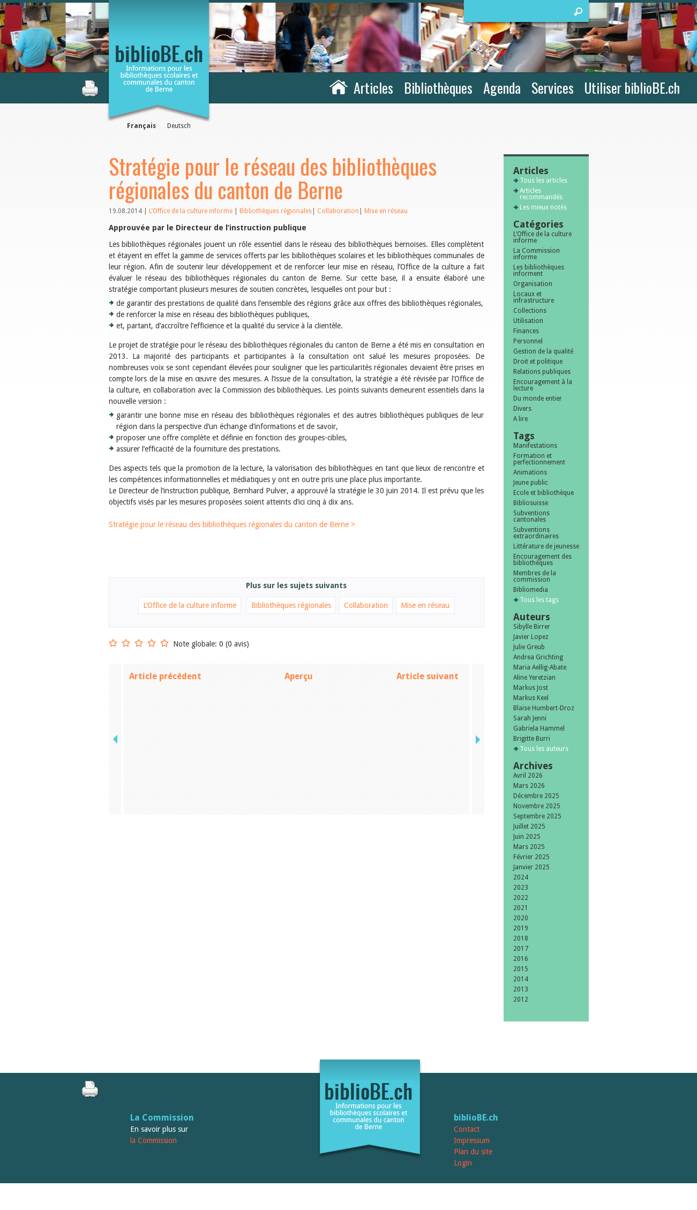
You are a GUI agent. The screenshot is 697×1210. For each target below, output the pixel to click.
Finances (526, 331)
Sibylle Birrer (531, 626)
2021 (520, 908)
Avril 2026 (528, 775)
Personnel (528, 341)
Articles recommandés (541, 193)
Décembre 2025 (536, 796)
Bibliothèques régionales (275, 211)
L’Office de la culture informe (191, 211)
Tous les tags (539, 600)
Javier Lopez (531, 637)
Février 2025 (531, 857)
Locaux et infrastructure (533, 297)
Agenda (502, 87)
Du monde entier (537, 398)
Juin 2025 (527, 836)
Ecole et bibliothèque (543, 493)
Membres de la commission (534, 576)
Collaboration (338, 211)
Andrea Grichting (538, 657)
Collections (529, 310)
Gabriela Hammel (539, 728)
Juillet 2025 (529, 826)
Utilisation (528, 321)
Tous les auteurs (544, 749)
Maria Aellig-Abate (539, 667)
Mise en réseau (386, 211)
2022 (520, 898)
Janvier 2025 (531, 867)
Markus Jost (530, 688)
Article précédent (165, 676)
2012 (520, 999)
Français (141, 126)
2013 (520, 989)
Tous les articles (543, 180)
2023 (520, 887)
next (476, 676)
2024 (520, 877)
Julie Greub (529, 647)
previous (116, 676)
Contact (466, 1129)
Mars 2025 (529, 847)
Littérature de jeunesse (546, 546)
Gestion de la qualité (543, 351)
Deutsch (179, 126)
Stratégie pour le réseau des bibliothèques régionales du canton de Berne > (232, 524)
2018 (520, 938)
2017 (520, 948)
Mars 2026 (529, 786)
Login (463, 1163)
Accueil (338, 86)
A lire (520, 419)
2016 (520, 959)
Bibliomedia (530, 590)
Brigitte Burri (531, 738)
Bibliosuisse (530, 503)
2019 (520, 928)
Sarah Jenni (529, 718)
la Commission (153, 1140)
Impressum (472, 1140)
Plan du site (473, 1151)
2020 (520, 918)
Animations (530, 472)
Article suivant (427, 676)
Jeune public (530, 482)
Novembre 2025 (536, 806)
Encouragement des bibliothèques (542, 559)
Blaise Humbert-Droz (543, 708)
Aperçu (298, 676)
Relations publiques (542, 372)
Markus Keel (531, 698)
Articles (373, 87)
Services (552, 87)
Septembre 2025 (537, 816)
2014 (520, 979)
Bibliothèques (438, 87)
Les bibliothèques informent (538, 270)
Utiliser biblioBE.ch (632, 87)
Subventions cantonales (531, 516)
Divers (522, 408)
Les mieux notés (543, 207)
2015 (520, 969)
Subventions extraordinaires (536, 533)
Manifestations (535, 445)
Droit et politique (538, 361)
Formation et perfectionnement (539, 459)
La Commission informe (536, 253)
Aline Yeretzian (534, 677)
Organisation (532, 284)
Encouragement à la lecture (542, 385)
